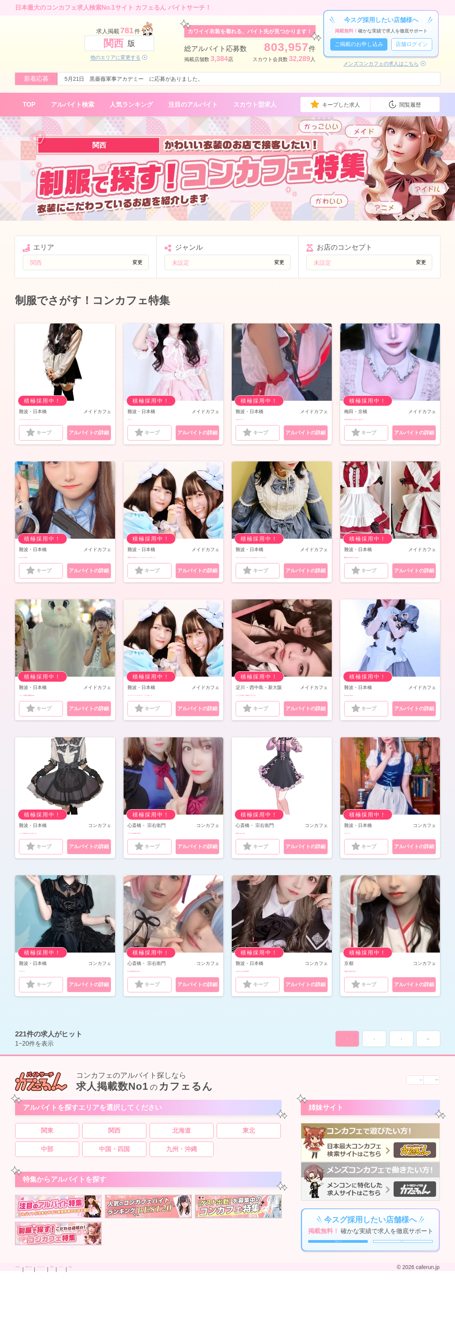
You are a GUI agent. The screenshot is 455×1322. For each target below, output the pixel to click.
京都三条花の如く (369, 994)
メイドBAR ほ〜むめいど (54, 854)
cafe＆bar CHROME (264, 994)
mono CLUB (36, 558)
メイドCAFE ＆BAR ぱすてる (277, 706)
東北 (249, 1159)
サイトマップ (204, 1315)
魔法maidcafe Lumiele (376, 558)
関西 (114, 1159)
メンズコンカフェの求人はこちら (381, 63)
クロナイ (31, 994)
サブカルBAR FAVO (155, 854)
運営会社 (237, 1315)
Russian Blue (363, 706)
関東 (47, 1159)
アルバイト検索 (72, 104)
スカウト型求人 (255, 104)
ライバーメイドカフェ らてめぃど (170, 710)
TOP (29, 104)
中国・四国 (114, 1178)
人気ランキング (131, 104)
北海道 (181, 1159)
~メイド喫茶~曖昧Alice (51, 706)
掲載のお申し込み (75, 1315)
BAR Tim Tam (255, 854)
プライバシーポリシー (129, 1315)
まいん (136, 418)
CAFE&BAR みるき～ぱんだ (384, 418)
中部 (47, 1178)
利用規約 (172, 1315)
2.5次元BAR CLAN (154, 994)
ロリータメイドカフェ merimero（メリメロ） (281, 562)
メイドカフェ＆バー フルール (60, 418)
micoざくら (252, 418)
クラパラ (356, 854)
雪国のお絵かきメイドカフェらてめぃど (170, 562)
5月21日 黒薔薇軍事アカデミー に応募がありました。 (134, 79)
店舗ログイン (412, 44)
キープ (43, 434)
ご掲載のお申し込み (358, 44)
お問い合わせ (31, 1315)
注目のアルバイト (193, 104)
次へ (428, 1064)
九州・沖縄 (181, 1178)
